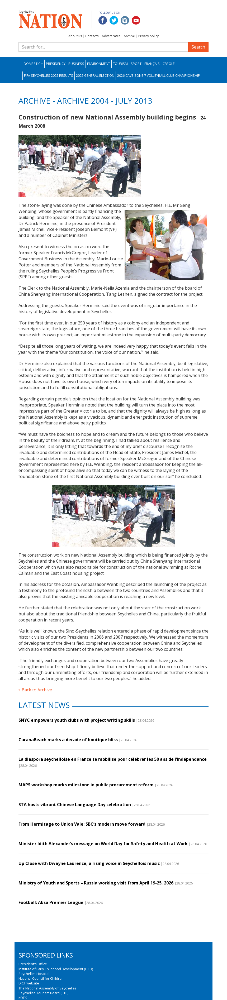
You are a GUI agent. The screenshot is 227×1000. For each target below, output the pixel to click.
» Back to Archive (35, 690)
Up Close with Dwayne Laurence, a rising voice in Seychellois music (89, 863)
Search (198, 47)
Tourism (120, 63)
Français (152, 63)
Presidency (55, 63)
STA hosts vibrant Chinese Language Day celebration (74, 804)
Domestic (33, 63)
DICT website (28, 983)
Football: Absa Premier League (50, 902)
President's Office (32, 963)
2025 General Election (95, 75)
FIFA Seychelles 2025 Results (48, 75)
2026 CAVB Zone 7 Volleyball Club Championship (158, 75)
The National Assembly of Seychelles (47, 988)
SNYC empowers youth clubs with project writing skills (76, 720)
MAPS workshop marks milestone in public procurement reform (86, 785)
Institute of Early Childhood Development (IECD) (55, 968)
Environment (98, 63)
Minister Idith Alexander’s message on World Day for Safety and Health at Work (103, 843)
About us (75, 36)
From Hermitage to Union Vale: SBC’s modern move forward (81, 824)
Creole (169, 63)
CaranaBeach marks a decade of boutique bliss (68, 740)
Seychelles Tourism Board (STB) (43, 993)
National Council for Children (41, 978)
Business (76, 63)
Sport (136, 63)
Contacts (91, 36)
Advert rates (111, 36)
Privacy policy (148, 36)
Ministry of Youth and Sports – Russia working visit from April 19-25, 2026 (95, 883)
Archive (129, 36)
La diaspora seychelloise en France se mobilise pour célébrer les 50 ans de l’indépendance (112, 759)
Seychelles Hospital (33, 973)
